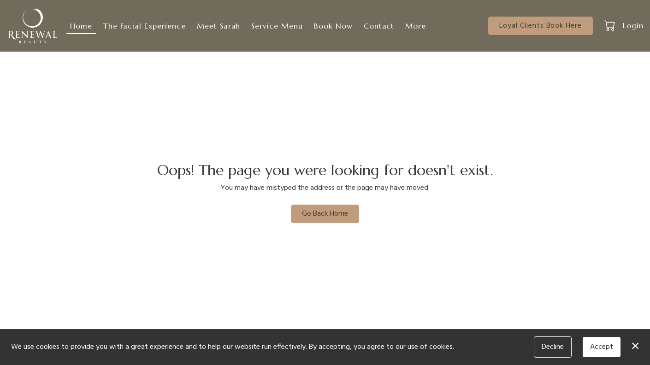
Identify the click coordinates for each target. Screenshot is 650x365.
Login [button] (633, 25)
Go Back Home (325, 214)
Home (81, 25)
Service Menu (277, 25)
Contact (379, 25)
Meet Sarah (219, 25)
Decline (553, 347)
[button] (610, 25)
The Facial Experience (144, 25)
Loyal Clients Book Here (540, 26)
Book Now (333, 25)
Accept (601, 347)
